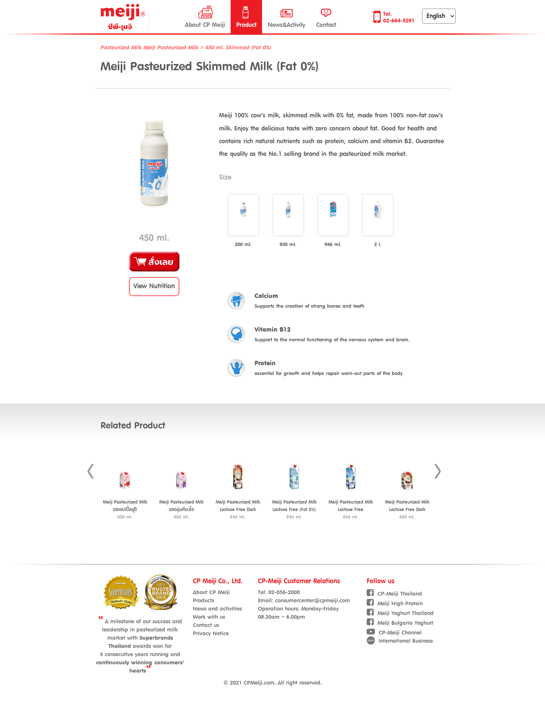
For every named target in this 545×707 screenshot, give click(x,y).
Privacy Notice (211, 633)
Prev (90, 471)
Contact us (206, 625)
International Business (400, 641)
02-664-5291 (399, 20)
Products (203, 600)
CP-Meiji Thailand (394, 594)
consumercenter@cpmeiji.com (312, 600)
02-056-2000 (284, 592)
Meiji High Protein (395, 603)
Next (438, 471)
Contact (326, 17)
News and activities (217, 609)
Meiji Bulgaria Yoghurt (400, 623)
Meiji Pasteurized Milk (172, 47)
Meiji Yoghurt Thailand (400, 613)
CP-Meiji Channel (394, 632)
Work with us (209, 617)
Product (246, 17)
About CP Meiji (205, 17)
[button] (154, 286)
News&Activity (286, 17)
